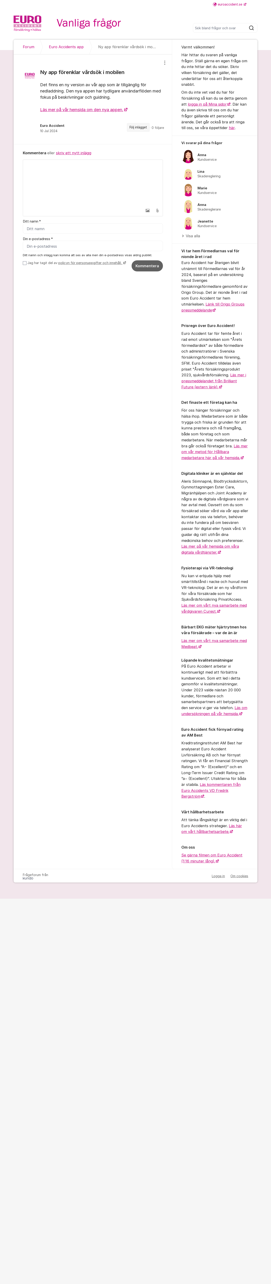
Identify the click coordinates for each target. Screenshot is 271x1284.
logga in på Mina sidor (207, 104)
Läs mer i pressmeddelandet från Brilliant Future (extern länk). (213, 381)
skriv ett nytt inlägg (73, 153)
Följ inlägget (138, 127)
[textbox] (93, 183)
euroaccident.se (228, 4)
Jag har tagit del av (76, 263)
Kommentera (147, 266)
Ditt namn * (32, 221)
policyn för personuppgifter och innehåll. (90, 263)
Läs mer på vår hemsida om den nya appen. (81, 109)
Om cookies (239, 876)
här (232, 127)
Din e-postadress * (38, 239)
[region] (93, 99)
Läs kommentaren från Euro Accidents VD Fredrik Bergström (211, 790)
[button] (147, 210)
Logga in (218, 876)
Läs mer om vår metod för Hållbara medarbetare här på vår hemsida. (214, 452)
